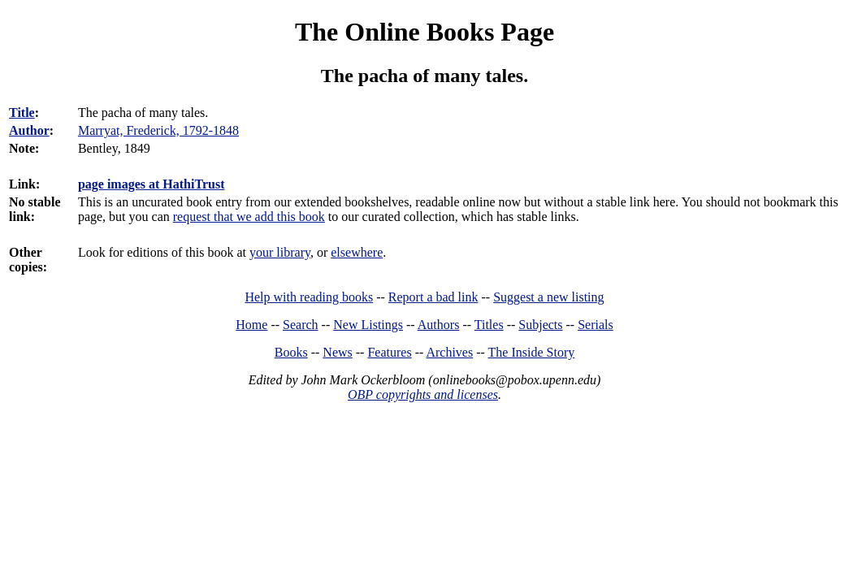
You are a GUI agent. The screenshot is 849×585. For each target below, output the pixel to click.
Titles (489, 325)
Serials (595, 325)
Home (251, 325)
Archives (449, 352)
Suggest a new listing (548, 297)
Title (22, 112)
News (337, 352)
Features (389, 352)
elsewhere (357, 252)
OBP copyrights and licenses (423, 394)
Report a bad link (433, 297)
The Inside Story (531, 352)
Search (300, 325)
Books (291, 352)
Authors (439, 325)
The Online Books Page (424, 31)
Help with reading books (309, 297)
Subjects (540, 325)
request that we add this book (249, 216)
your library (279, 252)
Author (29, 130)
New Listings (368, 325)
